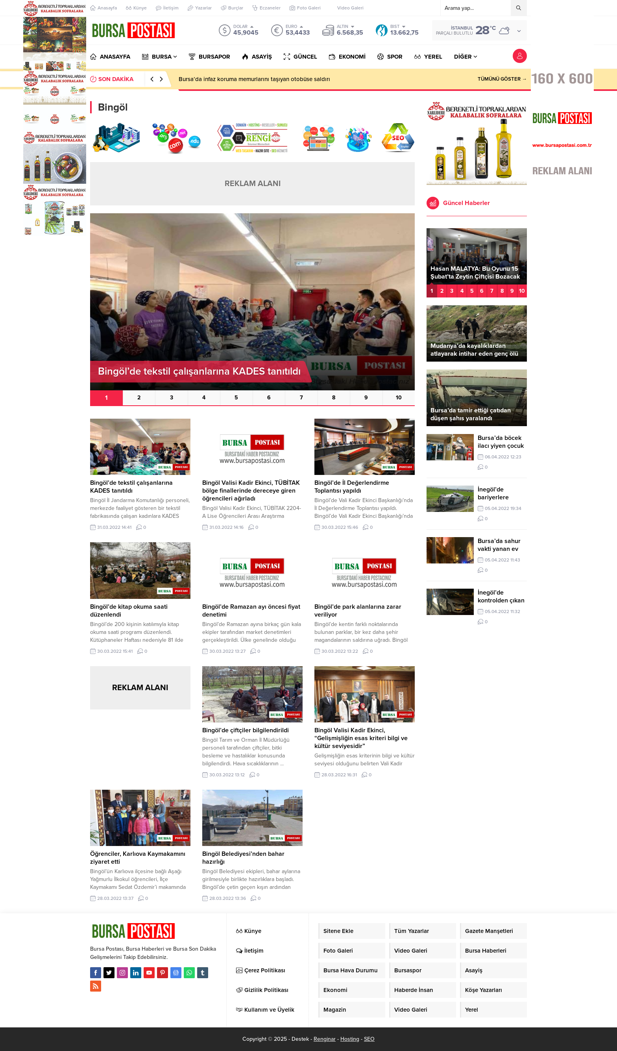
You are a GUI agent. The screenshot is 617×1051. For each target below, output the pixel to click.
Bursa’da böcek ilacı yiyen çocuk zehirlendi (501, 446)
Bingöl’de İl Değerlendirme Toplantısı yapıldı (351, 487)
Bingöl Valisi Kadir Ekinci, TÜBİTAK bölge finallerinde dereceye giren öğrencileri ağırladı (251, 490)
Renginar (325, 1039)
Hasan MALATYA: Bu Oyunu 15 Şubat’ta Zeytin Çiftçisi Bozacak (475, 273)
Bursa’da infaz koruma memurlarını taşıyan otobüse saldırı (254, 79)
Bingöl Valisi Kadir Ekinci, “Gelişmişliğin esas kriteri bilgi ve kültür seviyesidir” (361, 738)
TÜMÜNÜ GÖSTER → (502, 79)
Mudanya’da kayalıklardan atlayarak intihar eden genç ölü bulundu (474, 354)
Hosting (349, 1039)
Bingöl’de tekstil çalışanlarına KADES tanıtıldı (131, 487)
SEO (369, 1039)
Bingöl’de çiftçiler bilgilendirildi (245, 730)
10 (399, 397)
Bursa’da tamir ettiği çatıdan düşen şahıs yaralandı (470, 414)
